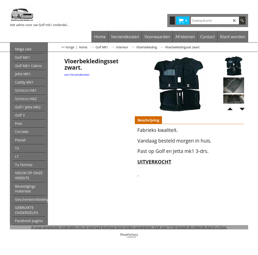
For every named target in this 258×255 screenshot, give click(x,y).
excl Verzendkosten (76, 74)
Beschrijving (148, 120)
